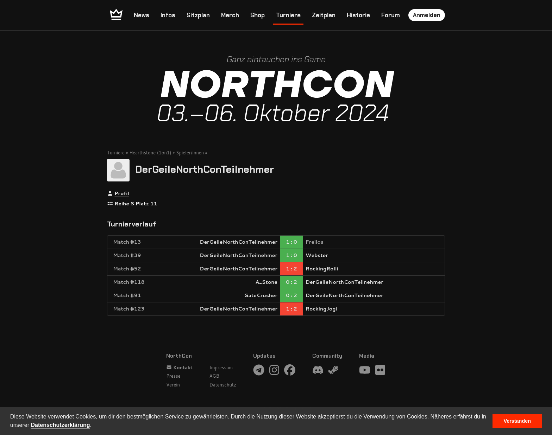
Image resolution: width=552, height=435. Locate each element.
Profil (121, 193)
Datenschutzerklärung (60, 425)
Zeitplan (323, 15)
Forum (390, 15)
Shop (257, 15)
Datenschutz (222, 385)
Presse (173, 376)
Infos (168, 15)
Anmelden (426, 15)
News (141, 15)
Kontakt (179, 367)
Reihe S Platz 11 (135, 203)
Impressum (221, 367)
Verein (173, 385)
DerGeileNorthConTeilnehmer (204, 169)
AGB (214, 376)
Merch (230, 15)
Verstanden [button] (517, 421)
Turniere (288, 15)
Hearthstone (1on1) (150, 152)
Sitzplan (198, 15)
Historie (358, 15)
